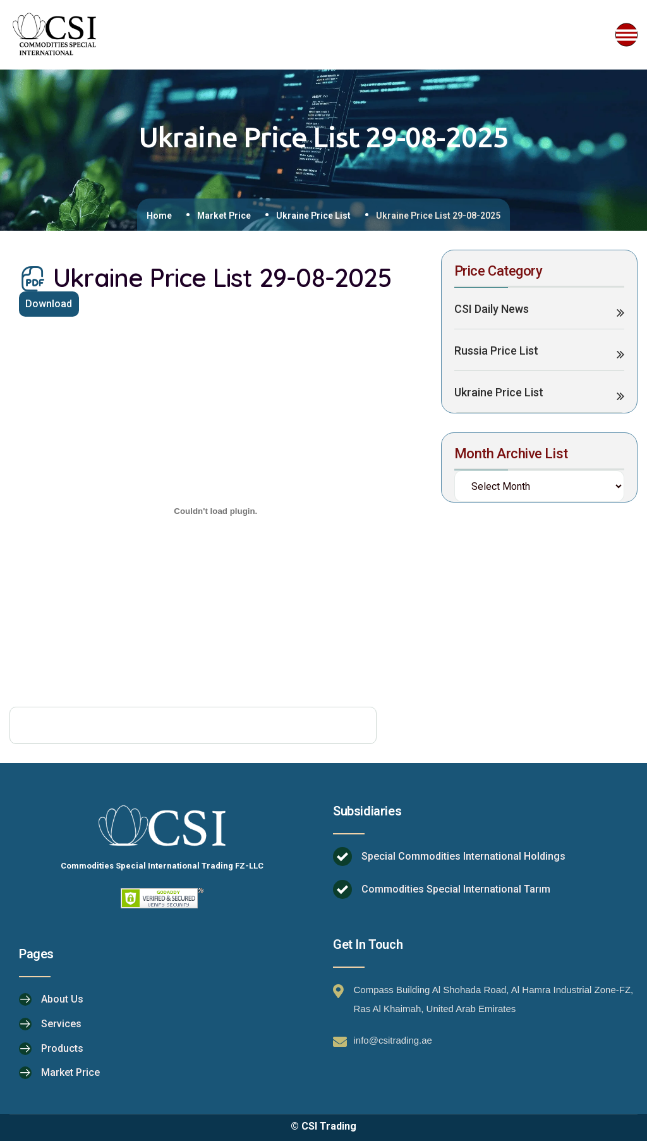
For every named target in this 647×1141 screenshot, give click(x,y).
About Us (62, 1000)
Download (51, 306)
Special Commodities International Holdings (463, 857)
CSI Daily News (491, 310)
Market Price (224, 216)
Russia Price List (496, 351)
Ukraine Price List (313, 216)
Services (61, 1024)
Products (62, 1048)
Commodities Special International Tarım (455, 890)
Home (159, 216)
